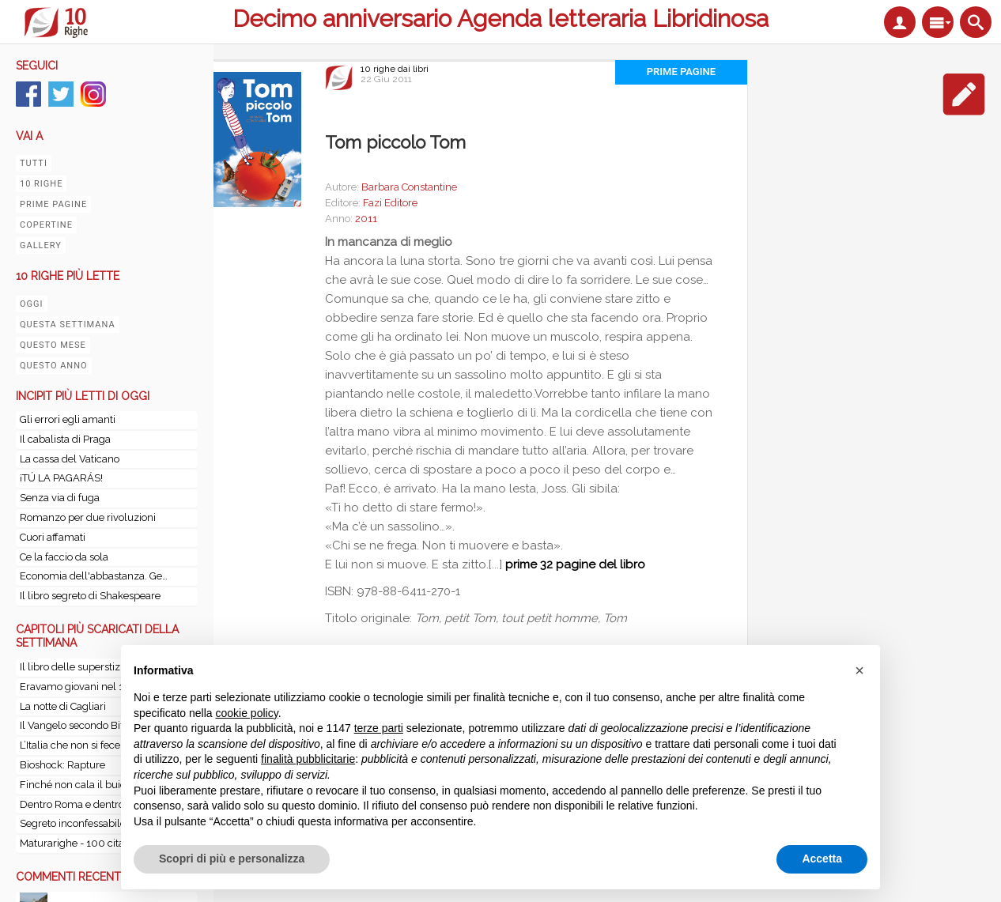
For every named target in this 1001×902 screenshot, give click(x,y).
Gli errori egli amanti (67, 419)
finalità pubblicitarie (308, 759)
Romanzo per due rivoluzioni (88, 517)
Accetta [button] (822, 858)
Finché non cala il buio (73, 785)
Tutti (33, 163)
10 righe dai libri (395, 68)
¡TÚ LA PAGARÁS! (61, 478)
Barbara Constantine (409, 187)
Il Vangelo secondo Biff (73, 725)
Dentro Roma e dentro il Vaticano (97, 804)
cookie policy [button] (247, 713)
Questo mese (53, 345)
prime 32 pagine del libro (575, 564)
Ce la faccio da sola (64, 557)
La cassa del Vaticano (69, 459)
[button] (859, 670)
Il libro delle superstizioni (78, 667)
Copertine (46, 225)
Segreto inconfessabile (73, 823)
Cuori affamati (52, 537)
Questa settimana (67, 324)
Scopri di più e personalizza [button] (231, 858)
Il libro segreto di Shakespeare (90, 596)
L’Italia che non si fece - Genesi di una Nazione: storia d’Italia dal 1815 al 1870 (99, 745)
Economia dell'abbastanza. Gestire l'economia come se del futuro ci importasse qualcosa (95, 576)
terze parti (378, 728)
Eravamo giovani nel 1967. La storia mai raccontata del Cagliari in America (99, 687)
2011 (366, 219)
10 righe (41, 184)
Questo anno (54, 365)
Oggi (31, 304)
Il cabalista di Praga (65, 439)
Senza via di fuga (60, 498)
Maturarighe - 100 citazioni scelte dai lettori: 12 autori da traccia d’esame (99, 843)
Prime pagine (53, 204)
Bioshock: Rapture (62, 765)
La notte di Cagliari (63, 706)
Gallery (41, 245)
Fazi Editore (390, 203)
